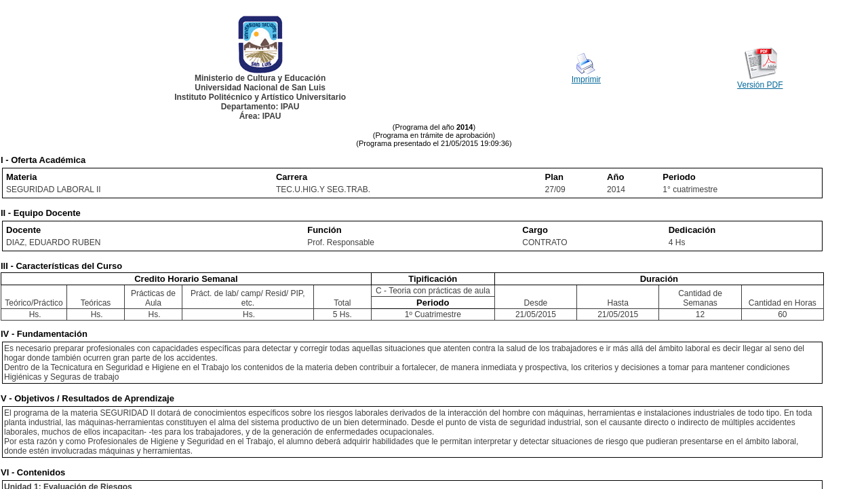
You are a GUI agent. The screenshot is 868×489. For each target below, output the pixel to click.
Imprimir (586, 79)
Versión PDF (760, 85)
